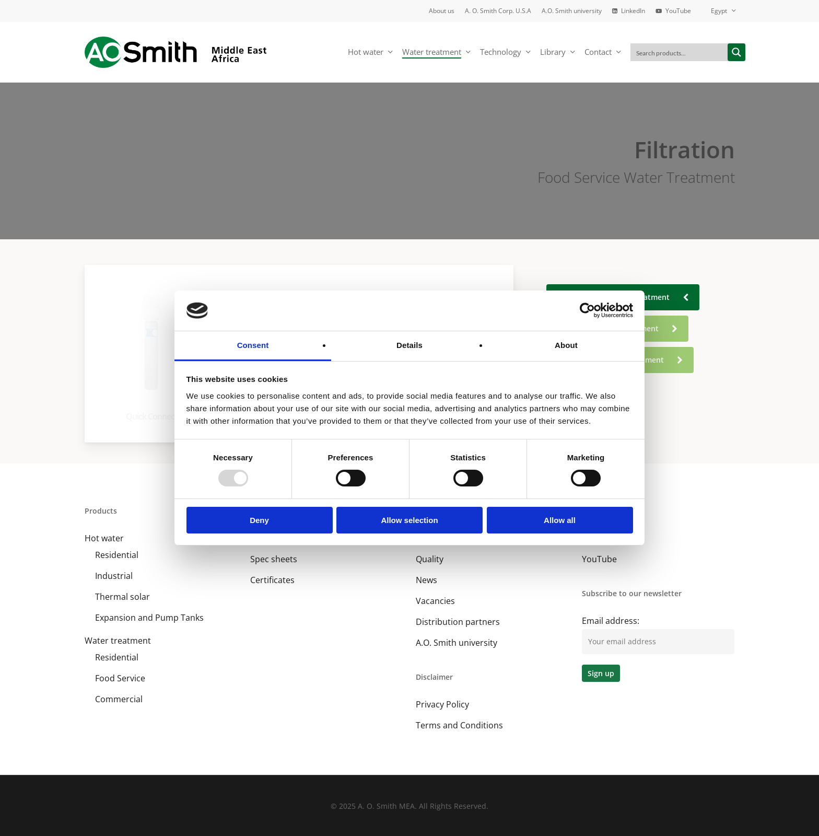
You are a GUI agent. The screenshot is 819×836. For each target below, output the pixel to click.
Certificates (272, 580)
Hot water (104, 538)
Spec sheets (273, 559)
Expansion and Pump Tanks (149, 617)
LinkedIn (598, 538)
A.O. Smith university (456, 642)
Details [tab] (409, 345)
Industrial (114, 576)
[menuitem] (718, 11)
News (426, 580)
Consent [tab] (253, 345)
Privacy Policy (442, 704)
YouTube (599, 559)
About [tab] (566, 345)
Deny (259, 520)
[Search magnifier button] (736, 52)
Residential (116, 555)
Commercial (119, 699)
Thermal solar (122, 596)
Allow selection (409, 520)
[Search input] (679, 52)
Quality (429, 559)
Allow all (560, 520)
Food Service (120, 678)
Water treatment (118, 640)
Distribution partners (458, 622)
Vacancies (435, 601)
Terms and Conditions (459, 725)
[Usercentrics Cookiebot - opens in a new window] (587, 310)
